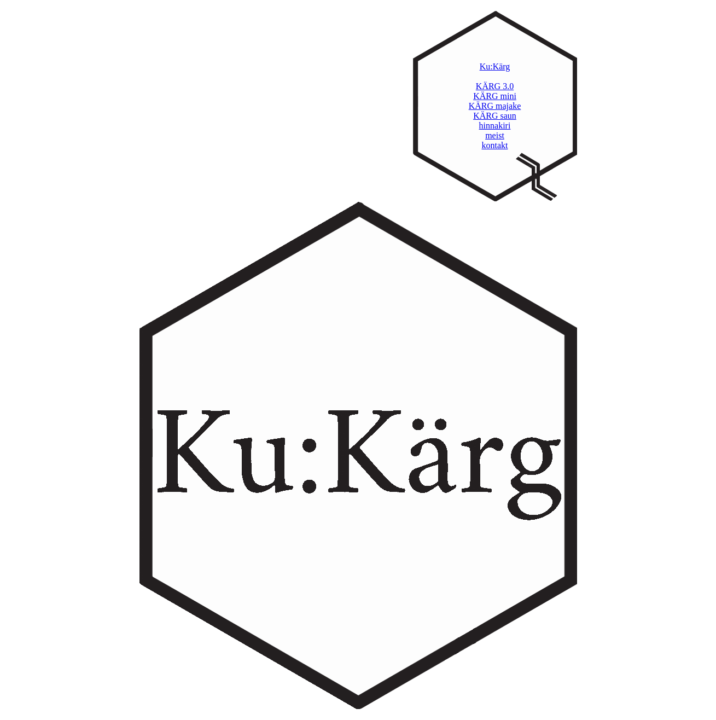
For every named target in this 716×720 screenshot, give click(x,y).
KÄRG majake (495, 106)
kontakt (495, 145)
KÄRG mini (494, 96)
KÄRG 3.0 (495, 86)
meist (494, 135)
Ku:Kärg (495, 66)
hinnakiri (495, 125)
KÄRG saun (494, 115)
